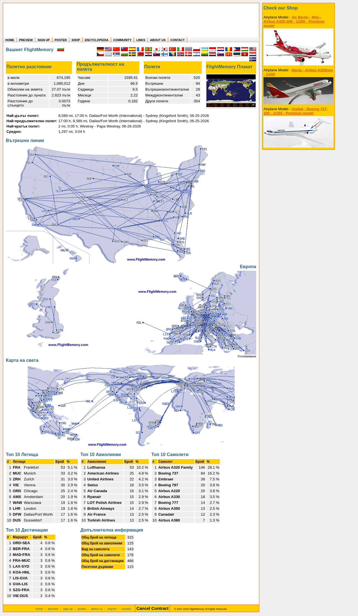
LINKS (140, 40)
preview (53, 608)
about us (96, 608)
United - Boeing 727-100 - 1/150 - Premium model (295, 111)
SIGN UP (43, 40)
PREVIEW (26, 40)
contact (126, 608)
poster (82, 608)
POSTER (61, 40)
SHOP (76, 40)
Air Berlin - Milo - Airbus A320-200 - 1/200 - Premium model (293, 21)
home (39, 608)
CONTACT (177, 40)
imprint (111, 608)
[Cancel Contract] (152, 608)
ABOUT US (158, 40)
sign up (68, 608)
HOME (9, 40)
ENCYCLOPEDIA (97, 40)
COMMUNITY (122, 40)
